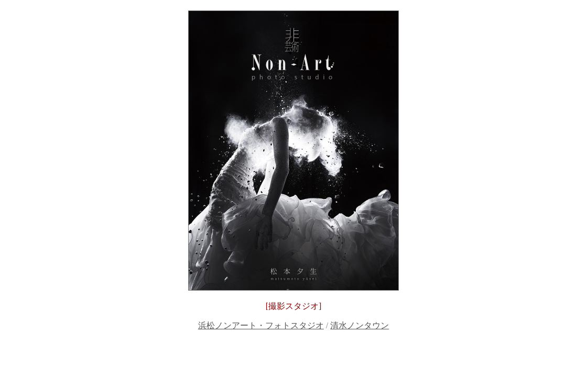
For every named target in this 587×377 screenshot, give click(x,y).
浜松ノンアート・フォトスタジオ (261, 325)
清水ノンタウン (359, 325)
